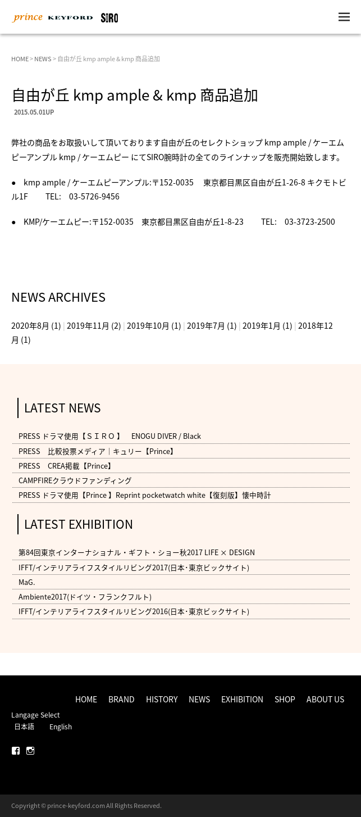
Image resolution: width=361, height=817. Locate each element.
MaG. (27, 582)
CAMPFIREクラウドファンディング (75, 480)
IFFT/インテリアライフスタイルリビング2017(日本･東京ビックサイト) (134, 567)
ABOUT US (325, 699)
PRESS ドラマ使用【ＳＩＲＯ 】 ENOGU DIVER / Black (110, 436)
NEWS (43, 58)
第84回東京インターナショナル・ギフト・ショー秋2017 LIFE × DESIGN (137, 552)
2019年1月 (262, 325)
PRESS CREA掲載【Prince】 (67, 465)
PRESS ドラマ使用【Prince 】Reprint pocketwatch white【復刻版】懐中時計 (145, 494)
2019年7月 (206, 325)
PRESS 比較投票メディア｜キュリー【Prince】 (98, 451)
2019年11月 (88, 325)
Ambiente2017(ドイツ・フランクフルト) (85, 596)
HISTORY (161, 699)
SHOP (285, 699)
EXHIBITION (242, 699)
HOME (20, 58)
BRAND (121, 699)
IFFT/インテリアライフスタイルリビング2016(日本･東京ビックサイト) (134, 611)
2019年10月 (148, 325)
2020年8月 (30, 325)
